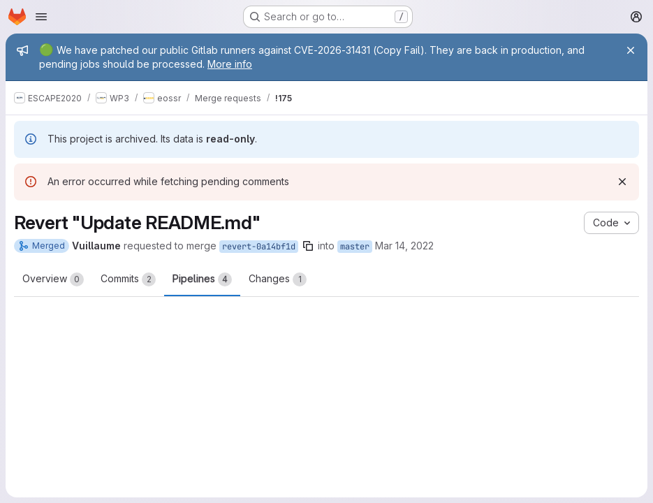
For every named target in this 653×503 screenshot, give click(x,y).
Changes (278, 279)
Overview (53, 279)
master (354, 246)
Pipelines (202, 279)
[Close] (630, 50)
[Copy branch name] (308, 246)
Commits (128, 279)
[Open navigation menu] (41, 17)
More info (229, 64)
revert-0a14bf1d (258, 246)
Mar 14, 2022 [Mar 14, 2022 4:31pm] (404, 246)
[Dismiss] (622, 181)
